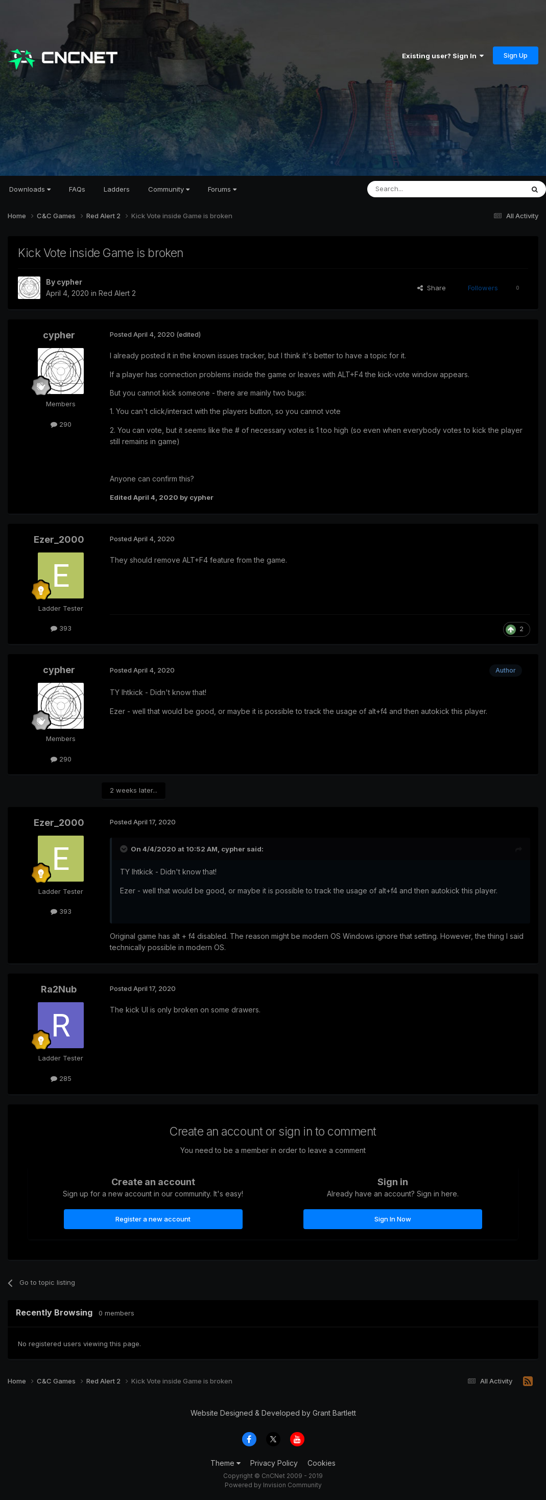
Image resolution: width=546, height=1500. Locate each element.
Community (168, 189)
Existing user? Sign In (443, 56)
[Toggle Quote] (124, 849)
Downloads (30, 189)
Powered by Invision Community (273, 1485)
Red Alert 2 (117, 293)
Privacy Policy (274, 1463)
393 (61, 628)
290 (61, 424)
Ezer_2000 (59, 539)
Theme (225, 1463)
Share (431, 288)
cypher (69, 282)
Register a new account (153, 1219)
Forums (222, 189)
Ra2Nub (59, 989)
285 (61, 1078)
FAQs (77, 189)
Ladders (117, 189)
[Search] (419, 189)
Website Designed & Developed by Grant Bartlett (273, 1413)
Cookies (321, 1463)
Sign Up (516, 55)
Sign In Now (392, 1219)
